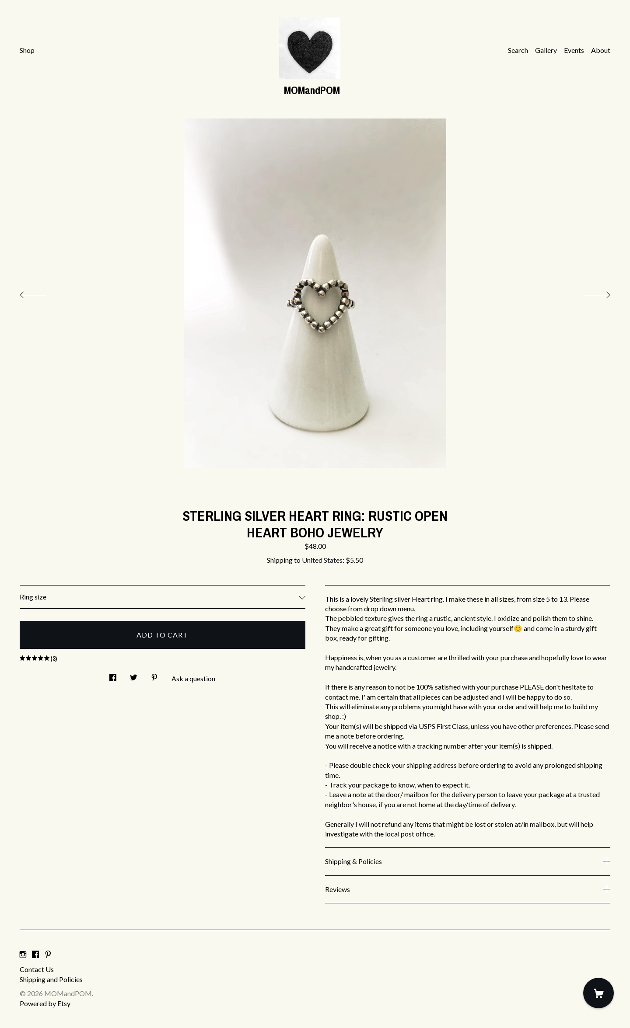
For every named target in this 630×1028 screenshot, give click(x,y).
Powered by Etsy (45, 1003)
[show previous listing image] (41, 292)
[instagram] (23, 954)
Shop (27, 50)
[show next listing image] (588, 292)
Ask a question (193, 678)
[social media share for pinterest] (154, 674)
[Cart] (598, 993)
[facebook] (35, 954)
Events (574, 50)
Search (518, 50)
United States (322, 560)
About (600, 50)
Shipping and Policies (51, 979)
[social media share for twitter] (133, 674)
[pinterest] (48, 954)
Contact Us (37, 969)
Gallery (546, 50)
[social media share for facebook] (112, 674)
